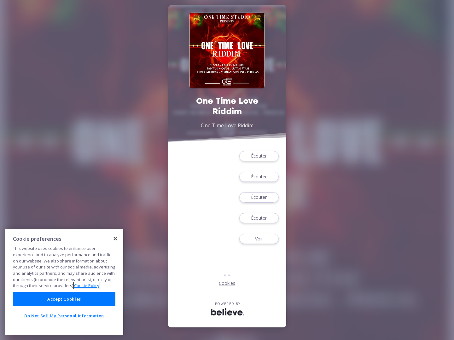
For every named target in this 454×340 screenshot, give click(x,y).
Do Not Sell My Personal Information (64, 316)
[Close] (115, 238)
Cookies (227, 283)
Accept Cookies (64, 299)
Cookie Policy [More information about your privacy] (86, 285)
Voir (259, 239)
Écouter (259, 156)
